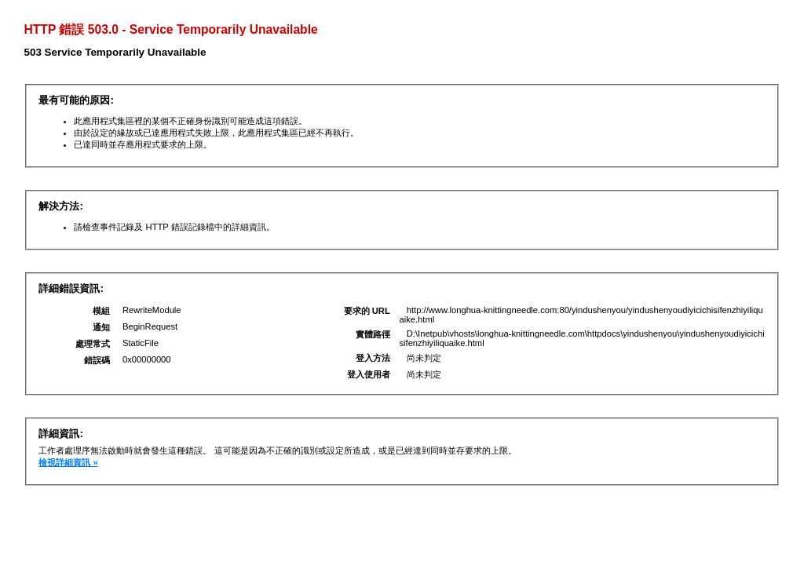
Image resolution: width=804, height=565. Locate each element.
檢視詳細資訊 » (67, 462)
